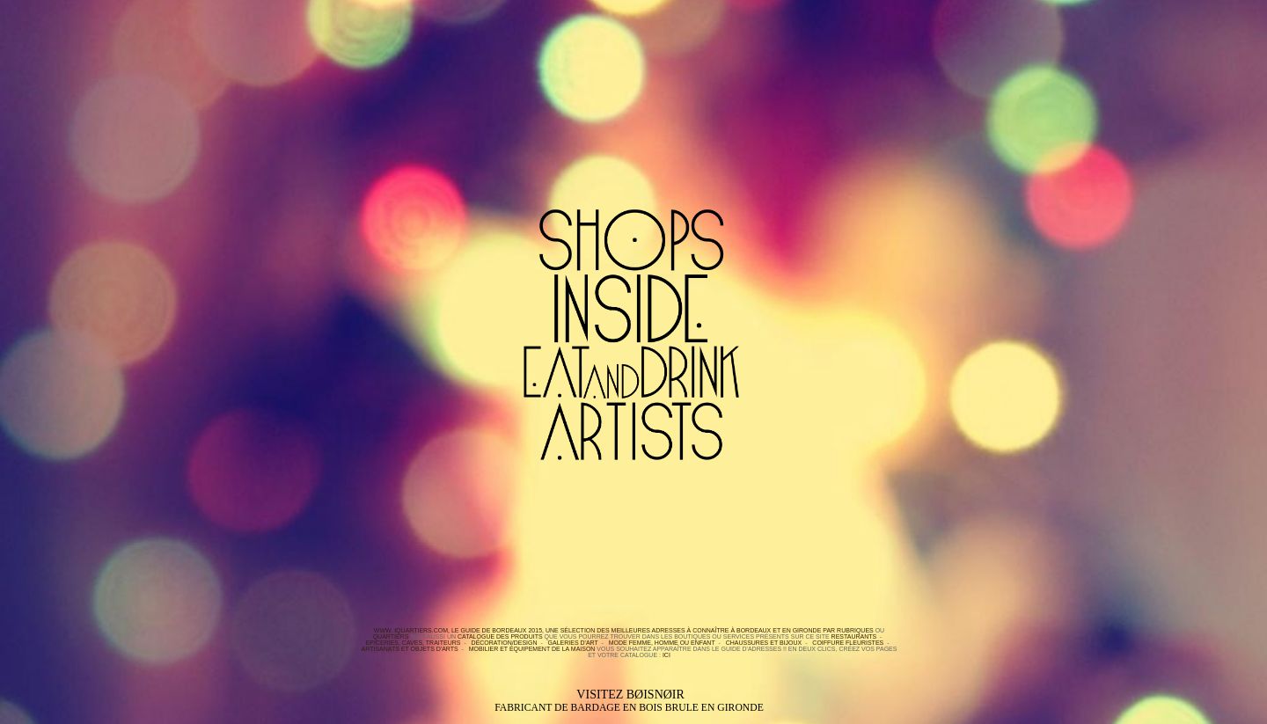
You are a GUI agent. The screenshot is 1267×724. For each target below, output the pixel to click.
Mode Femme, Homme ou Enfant (662, 643)
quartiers (391, 636)
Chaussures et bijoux (764, 643)
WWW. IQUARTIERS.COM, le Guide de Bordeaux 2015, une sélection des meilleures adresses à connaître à (554, 630)
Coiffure (828, 643)
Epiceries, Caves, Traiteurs (413, 643)
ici (666, 655)
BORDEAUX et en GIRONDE (778, 630)
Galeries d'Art (573, 643)
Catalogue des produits (500, 636)
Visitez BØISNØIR (629, 700)
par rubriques (847, 630)
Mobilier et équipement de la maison (532, 649)
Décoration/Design (505, 643)
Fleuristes (864, 643)
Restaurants (854, 636)
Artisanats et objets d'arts (410, 649)
